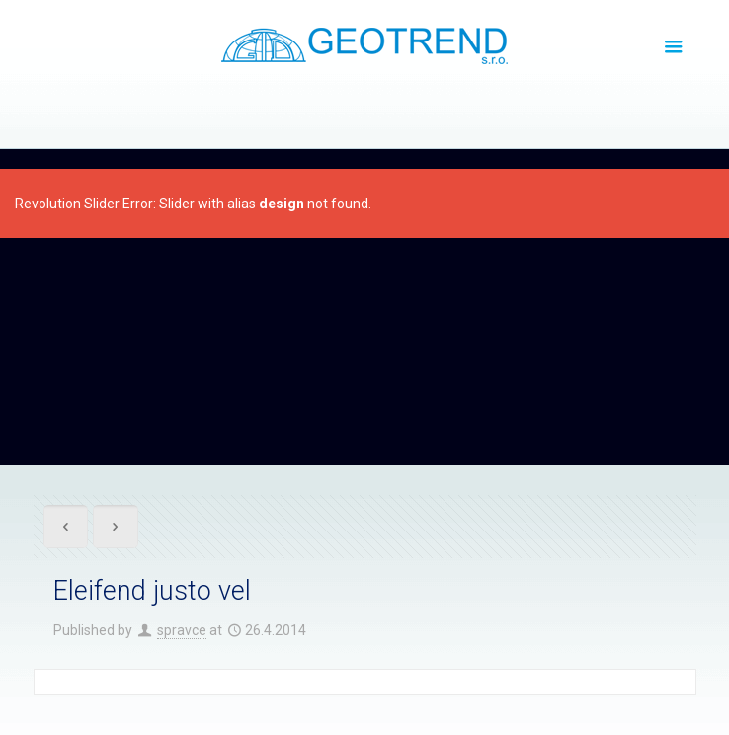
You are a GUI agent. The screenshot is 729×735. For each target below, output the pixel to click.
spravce (181, 630)
